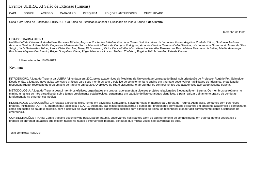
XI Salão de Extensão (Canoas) (87, 21)
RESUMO (35, 132)
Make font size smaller (227, 36)
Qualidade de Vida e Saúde (127, 21)
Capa (13, 13)
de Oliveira (155, 21)
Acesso (47, 13)
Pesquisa (90, 13)
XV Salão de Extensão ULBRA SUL (41, 21)
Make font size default (233, 36)
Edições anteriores (121, 13)
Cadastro (68, 13)
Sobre (29, 13)
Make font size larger (239, 36)
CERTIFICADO (153, 13)
